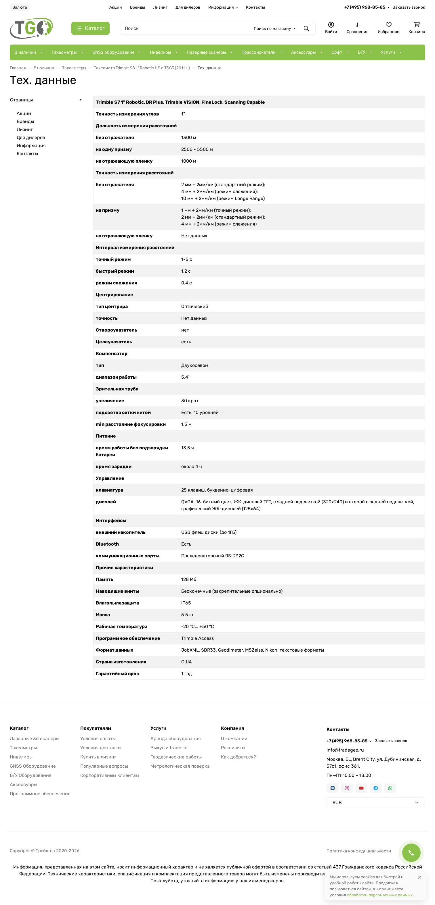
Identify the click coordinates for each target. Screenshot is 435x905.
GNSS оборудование (113, 52)
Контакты (255, 7)
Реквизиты (233, 747)
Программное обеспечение (40, 793)
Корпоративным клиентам (109, 775)
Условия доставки (100, 747)
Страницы (21, 100)
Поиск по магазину (272, 28)
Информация (221, 7)
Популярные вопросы (104, 766)
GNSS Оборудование (33, 766)
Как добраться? (238, 757)
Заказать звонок (409, 7)
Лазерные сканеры (206, 52)
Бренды (137, 7)
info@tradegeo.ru (345, 750)
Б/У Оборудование (30, 775)
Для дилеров (187, 7)
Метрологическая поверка (180, 766)
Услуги (388, 52)
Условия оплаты (98, 738)
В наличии (25, 52)
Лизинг (160, 7)
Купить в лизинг (98, 757)
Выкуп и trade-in (169, 747)
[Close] (419, 877)
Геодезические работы (176, 757)
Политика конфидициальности (359, 851)
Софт (336, 52)
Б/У (361, 52)
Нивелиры (160, 52)
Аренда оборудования (175, 738)
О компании (234, 738)
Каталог (19, 728)
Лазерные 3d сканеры (34, 738)
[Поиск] (218, 28)
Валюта (19, 7)
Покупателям (95, 728)
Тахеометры (64, 52)
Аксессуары (303, 52)
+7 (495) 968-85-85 (364, 7)
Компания (232, 728)
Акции (115, 7)
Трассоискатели (259, 52)
